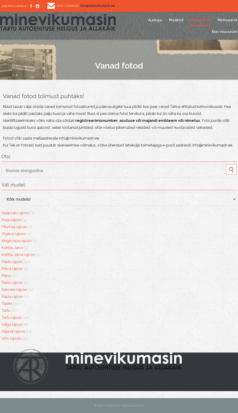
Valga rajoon (12, 324)
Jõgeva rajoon (13, 234)
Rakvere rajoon (14, 289)
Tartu (5, 310)
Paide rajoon (12, 262)
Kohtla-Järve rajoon (18, 255)
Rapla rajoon (12, 296)
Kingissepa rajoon (16, 241)
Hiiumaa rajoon (14, 227)
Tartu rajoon (11, 317)
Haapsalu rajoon (15, 213)
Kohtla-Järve (12, 248)
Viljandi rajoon (13, 331)
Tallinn (6, 303)
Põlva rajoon (12, 268)
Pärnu (6, 275)
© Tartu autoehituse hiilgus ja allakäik (119, 405)
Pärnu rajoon (12, 282)
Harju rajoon (11, 220)
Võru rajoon (11, 338)
